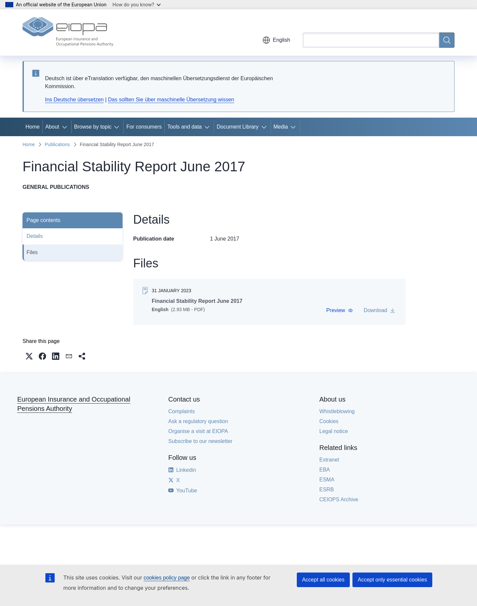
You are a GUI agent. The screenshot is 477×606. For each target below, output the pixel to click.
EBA (324, 469)
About (52, 127)
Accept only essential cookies (392, 579)
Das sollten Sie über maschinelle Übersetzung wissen (171, 99)
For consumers (144, 127)
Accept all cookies (323, 579)
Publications (57, 144)
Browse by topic (93, 127)
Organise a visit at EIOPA (198, 431)
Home (33, 127)
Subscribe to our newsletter (200, 441)
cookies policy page (166, 577)
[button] (339, 310)
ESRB (326, 489)
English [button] (276, 40)
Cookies (329, 421)
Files (32, 252)
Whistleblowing (337, 411)
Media (281, 127)
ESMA (326, 479)
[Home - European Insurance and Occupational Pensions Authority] (68, 32)
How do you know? (137, 4)
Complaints (181, 411)
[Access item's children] (66, 127)
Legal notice (333, 431)
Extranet (329, 460)
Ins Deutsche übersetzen (74, 99)
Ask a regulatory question (198, 421)
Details (34, 236)
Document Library (237, 127)
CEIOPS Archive (338, 499)
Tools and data (184, 127)
